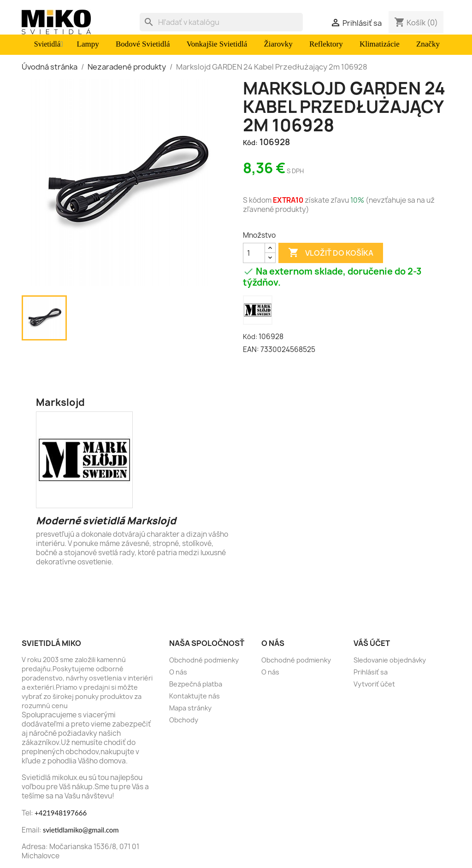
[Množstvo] (254, 253)
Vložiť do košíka (330, 253)
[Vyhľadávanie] (221, 22)
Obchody (183, 720)
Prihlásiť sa (371, 672)
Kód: (250, 142)
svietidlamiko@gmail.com (81, 830)
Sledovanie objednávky (390, 660)
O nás (178, 672)
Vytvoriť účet (374, 684)
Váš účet (372, 643)
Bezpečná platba (195, 684)
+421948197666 (61, 813)
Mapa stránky (190, 708)
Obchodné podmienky (204, 660)
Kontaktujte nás (194, 696)
